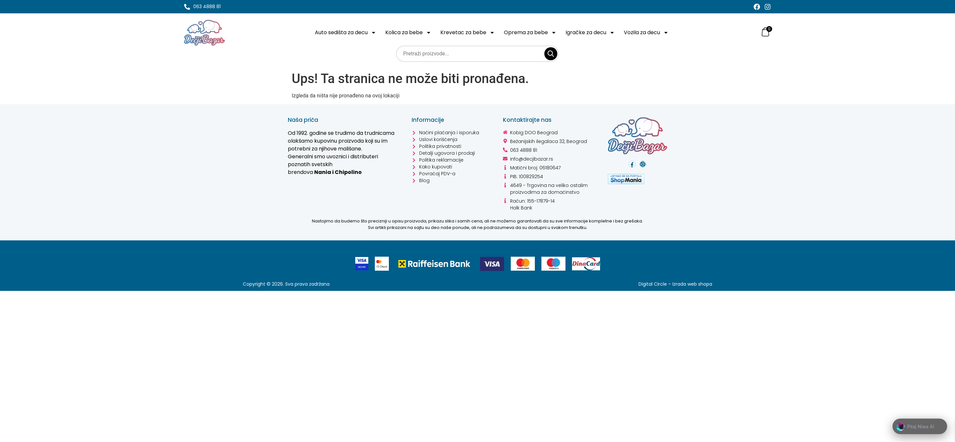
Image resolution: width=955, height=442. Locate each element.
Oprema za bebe (531, 32)
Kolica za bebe (409, 32)
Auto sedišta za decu (346, 32)
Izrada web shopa (691, 284)
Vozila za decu (648, 32)
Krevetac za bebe (469, 32)
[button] (920, 427)
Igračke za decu (591, 32)
